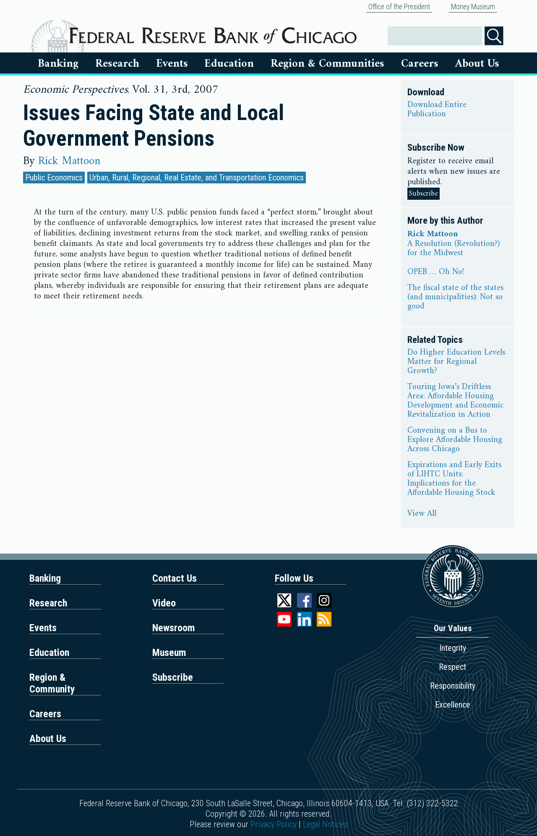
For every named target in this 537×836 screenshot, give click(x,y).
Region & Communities (327, 63)
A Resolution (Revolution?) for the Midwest (453, 249)
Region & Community (52, 683)
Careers (419, 63)
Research (117, 63)
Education (229, 63)
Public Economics (54, 177)
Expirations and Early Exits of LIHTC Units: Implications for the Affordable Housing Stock (454, 479)
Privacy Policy (273, 824)
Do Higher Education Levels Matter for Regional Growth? (456, 362)
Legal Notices (325, 824)
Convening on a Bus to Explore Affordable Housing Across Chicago (454, 440)
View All (421, 514)
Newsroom (173, 628)
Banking (58, 63)
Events (172, 63)
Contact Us (174, 578)
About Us (477, 63)
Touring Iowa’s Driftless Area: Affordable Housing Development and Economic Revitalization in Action (455, 401)
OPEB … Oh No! (435, 272)
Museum (169, 652)
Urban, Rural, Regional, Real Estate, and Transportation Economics (196, 177)
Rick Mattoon (69, 161)
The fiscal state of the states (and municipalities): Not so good (455, 297)
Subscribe (423, 194)
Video (164, 603)
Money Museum (473, 7)
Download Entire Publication (437, 110)
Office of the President (399, 7)
